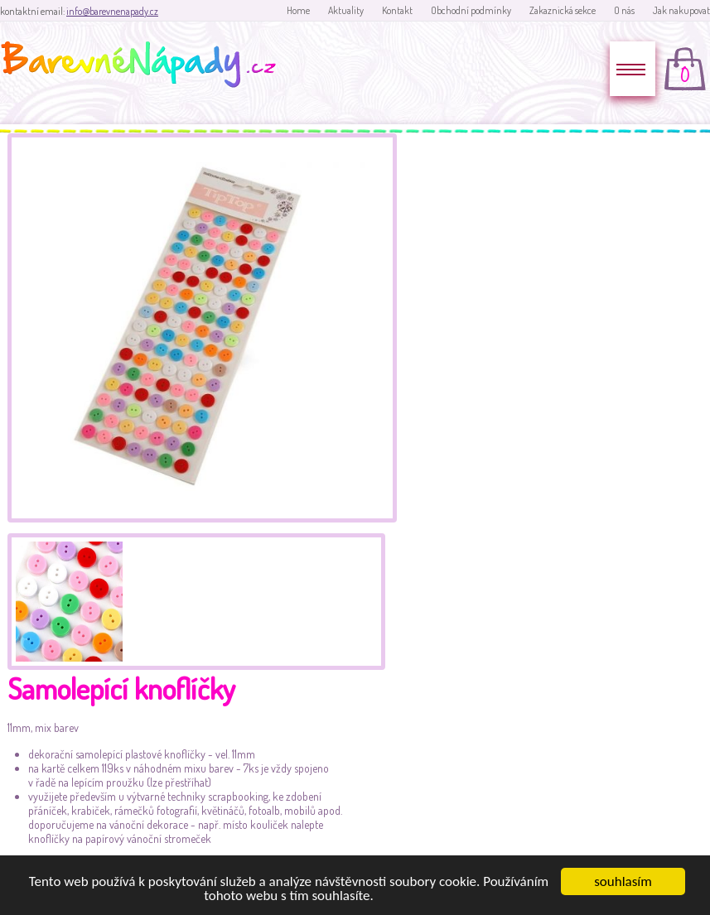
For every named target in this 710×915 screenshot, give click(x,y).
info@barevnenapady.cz (112, 11)
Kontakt (397, 10)
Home (298, 10)
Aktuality (346, 10)
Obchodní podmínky (471, 10)
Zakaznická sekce (562, 10)
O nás (624, 10)
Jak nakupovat (681, 10)
